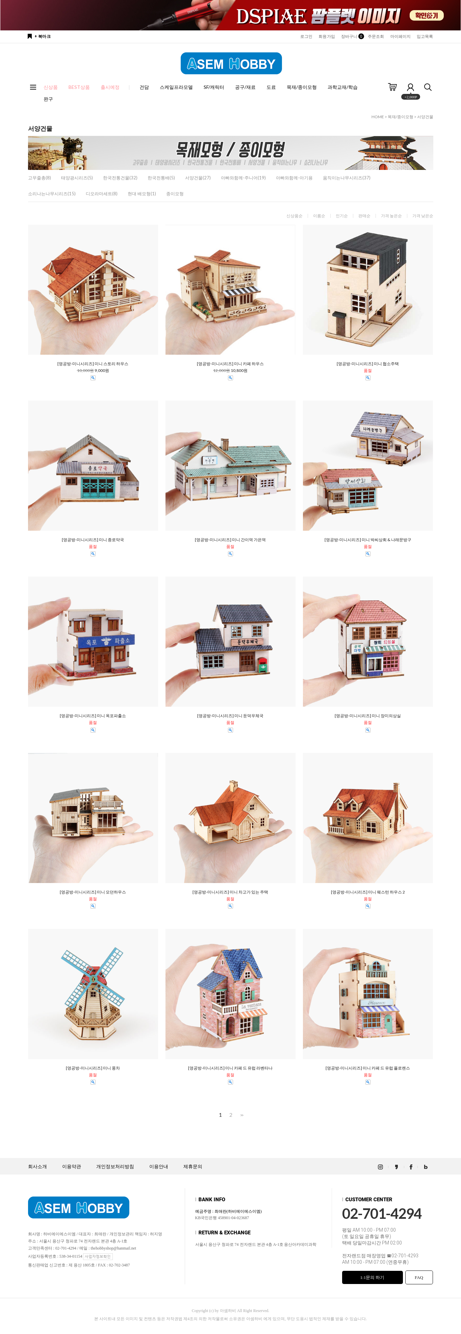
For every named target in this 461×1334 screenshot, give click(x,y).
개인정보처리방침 (115, 1166)
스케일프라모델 (176, 87)
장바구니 (351, 36)
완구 (48, 99)
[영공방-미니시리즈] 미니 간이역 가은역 (230, 539)
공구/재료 (245, 87)
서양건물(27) (198, 177)
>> (241, 1114)
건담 (144, 87)
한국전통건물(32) (120, 177)
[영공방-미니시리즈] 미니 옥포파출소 (93, 715)
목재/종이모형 (302, 87)
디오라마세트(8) (102, 193)
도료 (271, 87)
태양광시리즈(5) (77, 177)
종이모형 (175, 193)
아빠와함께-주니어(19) (243, 177)
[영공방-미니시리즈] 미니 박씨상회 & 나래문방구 (368, 539)
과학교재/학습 (343, 87)
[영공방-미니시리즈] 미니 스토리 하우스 (92, 363)
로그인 (306, 36)
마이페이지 (400, 36)
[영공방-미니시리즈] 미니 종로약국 (93, 539)
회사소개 (37, 1166)
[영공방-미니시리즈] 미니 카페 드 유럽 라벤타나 (230, 1068)
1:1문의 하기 (372, 1277)
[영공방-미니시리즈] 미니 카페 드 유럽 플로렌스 (368, 1068)
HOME (378, 116)
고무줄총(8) (39, 177)
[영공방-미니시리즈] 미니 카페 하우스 (230, 363)
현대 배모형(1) (142, 193)
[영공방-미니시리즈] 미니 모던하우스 (93, 892)
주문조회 (376, 36)
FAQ (419, 1277)
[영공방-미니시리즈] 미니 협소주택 (368, 363)
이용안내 (158, 1166)
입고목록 (425, 36)
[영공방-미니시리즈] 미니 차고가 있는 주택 (230, 892)
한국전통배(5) (161, 177)
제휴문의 (192, 1166)
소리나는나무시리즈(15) (52, 193)
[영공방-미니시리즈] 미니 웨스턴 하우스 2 (368, 892)
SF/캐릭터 (214, 87)
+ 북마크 (42, 36)
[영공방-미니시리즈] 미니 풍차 (93, 1068)
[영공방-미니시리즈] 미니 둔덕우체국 (230, 715)
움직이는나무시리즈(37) (346, 177)
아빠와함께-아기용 (294, 177)
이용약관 (71, 1166)
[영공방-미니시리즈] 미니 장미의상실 (368, 715)
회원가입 (326, 36)
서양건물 (425, 116)
